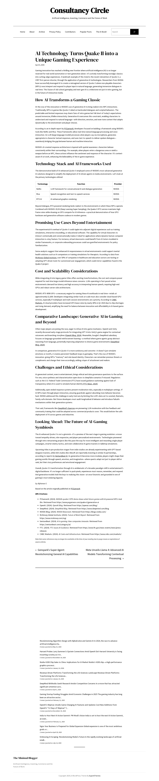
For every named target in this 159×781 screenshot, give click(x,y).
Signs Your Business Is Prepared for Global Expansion (61, 726)
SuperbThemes (94, 776)
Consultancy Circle (79, 10)
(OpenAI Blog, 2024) (73, 335)
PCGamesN (68, 128)
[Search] (134, 32)
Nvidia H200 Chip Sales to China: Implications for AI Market (64, 662)
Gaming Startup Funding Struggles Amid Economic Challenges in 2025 (68, 694)
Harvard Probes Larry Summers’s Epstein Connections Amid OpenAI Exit (69, 651)
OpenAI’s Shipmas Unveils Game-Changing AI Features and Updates (67, 705)
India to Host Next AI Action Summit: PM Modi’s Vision (62, 715)
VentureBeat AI (61, 456)
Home (22, 31)
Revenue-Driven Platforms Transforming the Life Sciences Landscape (68, 672)
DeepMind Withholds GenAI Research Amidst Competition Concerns (67, 683)
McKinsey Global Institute (45, 257)
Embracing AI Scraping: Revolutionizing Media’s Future (62, 737)
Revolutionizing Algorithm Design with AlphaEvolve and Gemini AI (67, 641)
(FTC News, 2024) (90, 384)
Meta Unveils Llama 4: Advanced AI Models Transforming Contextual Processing (105, 554)
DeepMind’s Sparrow (66, 408)
